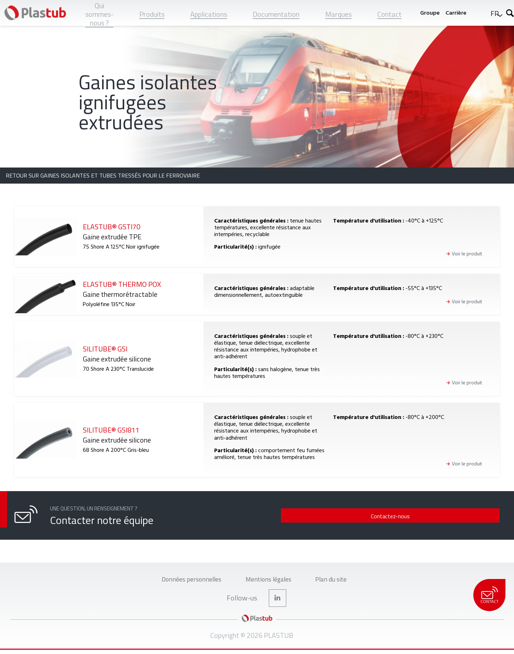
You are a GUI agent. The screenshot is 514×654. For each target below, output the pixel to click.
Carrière (454, 12)
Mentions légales (269, 580)
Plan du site (338, 580)
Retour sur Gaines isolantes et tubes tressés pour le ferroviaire (103, 175)
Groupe (428, 12)
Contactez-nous (451, 516)
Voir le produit (467, 254)
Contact (489, 595)
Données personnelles (185, 580)
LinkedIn (277, 601)
